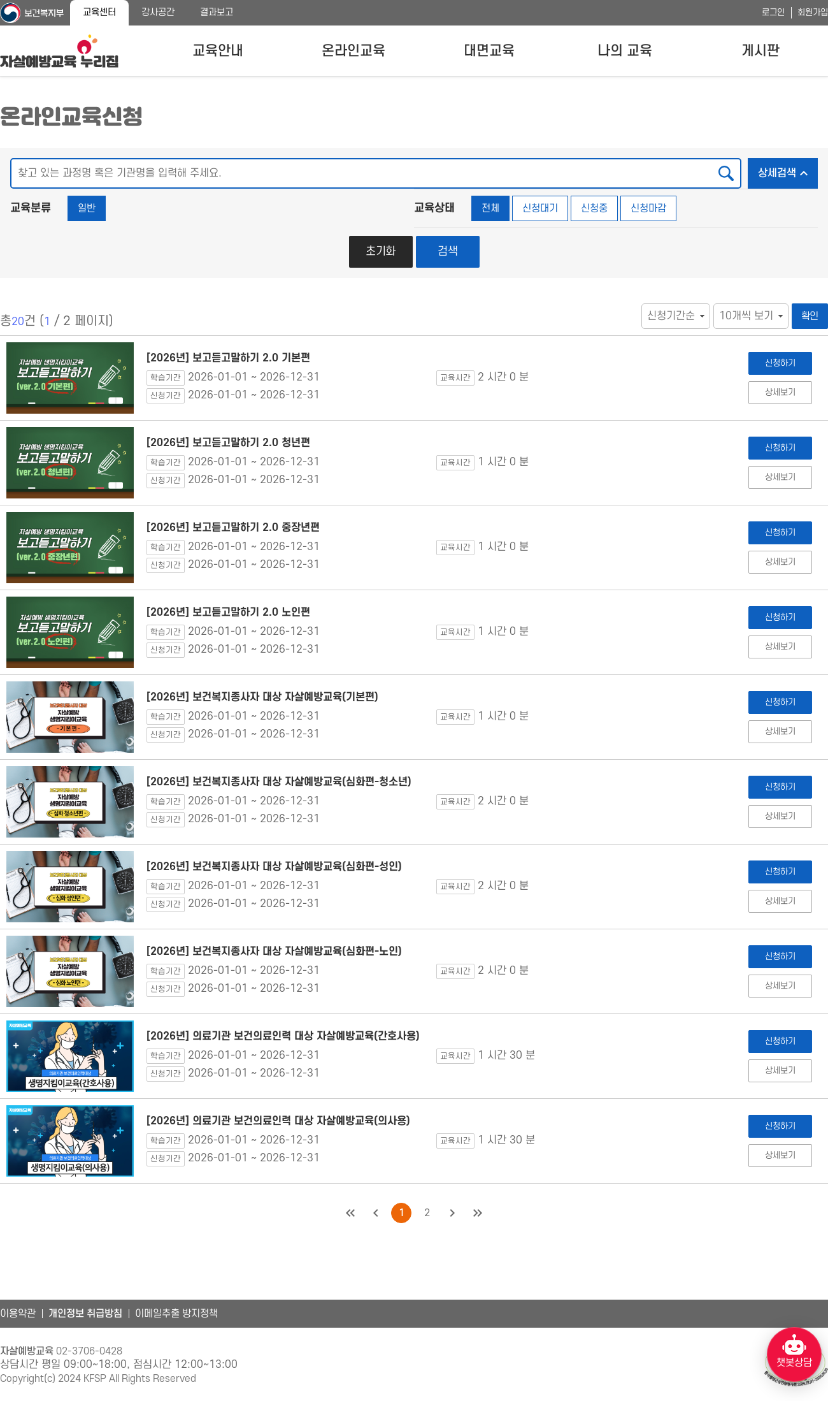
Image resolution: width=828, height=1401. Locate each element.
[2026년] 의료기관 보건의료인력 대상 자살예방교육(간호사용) (283, 1036)
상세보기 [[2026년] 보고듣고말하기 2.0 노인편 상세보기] (780, 646)
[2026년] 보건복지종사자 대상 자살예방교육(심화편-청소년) (278, 782)
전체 (490, 208)
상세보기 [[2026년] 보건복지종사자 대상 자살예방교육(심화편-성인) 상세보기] (780, 901)
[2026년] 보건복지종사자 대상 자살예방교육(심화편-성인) (274, 867)
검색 (448, 251)
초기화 (381, 251)
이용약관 (18, 1313)
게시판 (760, 51)
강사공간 (158, 12)
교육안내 (217, 51)
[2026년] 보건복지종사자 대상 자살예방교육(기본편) (262, 697)
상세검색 (788, 169)
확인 (810, 316)
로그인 (773, 12)
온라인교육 (353, 51)
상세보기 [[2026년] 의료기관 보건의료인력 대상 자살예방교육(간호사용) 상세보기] (780, 1070)
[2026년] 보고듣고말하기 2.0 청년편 (228, 443)
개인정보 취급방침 (85, 1313)
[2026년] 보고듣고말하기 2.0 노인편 (228, 612)
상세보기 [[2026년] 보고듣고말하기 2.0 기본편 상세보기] (780, 392)
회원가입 (812, 12)
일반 (87, 208)
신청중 (594, 208)
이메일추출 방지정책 (176, 1313)
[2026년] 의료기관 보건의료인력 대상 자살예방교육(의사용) (278, 1121)
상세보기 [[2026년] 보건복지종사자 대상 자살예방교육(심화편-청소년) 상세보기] (780, 816)
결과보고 (216, 12)
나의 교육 (624, 51)
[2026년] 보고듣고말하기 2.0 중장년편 (233, 528)
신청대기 (540, 208)
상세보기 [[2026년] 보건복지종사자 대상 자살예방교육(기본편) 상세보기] (780, 731)
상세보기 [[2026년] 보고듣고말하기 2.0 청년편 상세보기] (780, 477)
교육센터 (99, 12)
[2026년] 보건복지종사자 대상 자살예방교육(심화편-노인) (274, 951)
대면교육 (489, 51)
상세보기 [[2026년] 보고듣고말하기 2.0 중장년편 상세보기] (780, 562)
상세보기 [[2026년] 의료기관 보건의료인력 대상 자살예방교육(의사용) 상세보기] (780, 1155)
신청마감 (648, 208)
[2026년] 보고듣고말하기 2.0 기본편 (228, 358)
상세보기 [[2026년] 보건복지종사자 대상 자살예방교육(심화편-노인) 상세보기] (780, 986)
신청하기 (780, 363)
